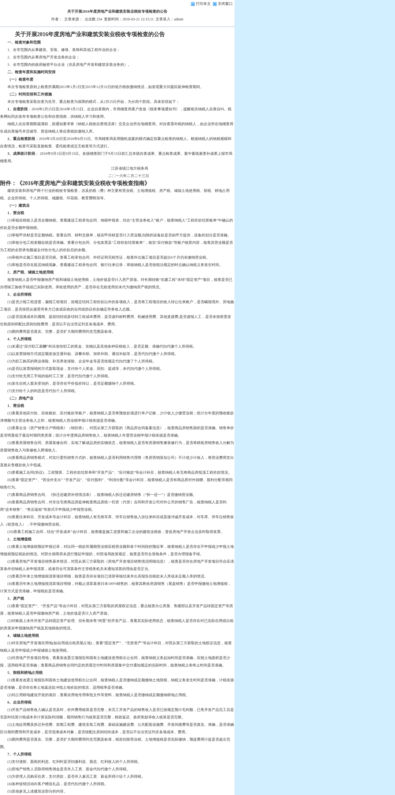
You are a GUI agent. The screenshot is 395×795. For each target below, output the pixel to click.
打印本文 (201, 4)
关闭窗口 (225, 4)
